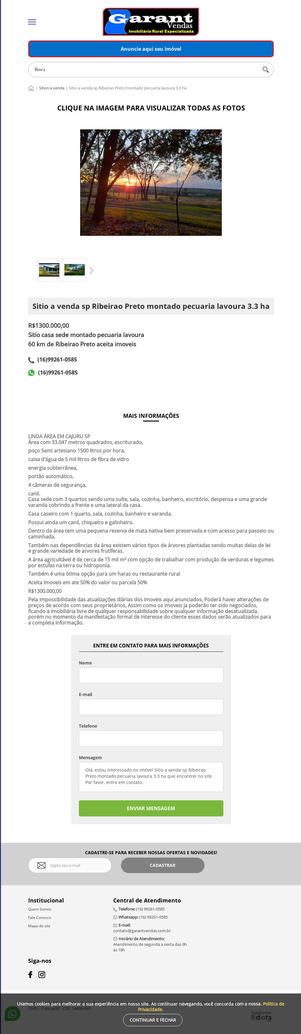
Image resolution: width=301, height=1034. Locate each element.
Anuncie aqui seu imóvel (151, 48)
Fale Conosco (39, 917)
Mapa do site (39, 925)
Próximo (91, 270)
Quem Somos (39, 909)
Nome (85, 663)
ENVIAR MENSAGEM (151, 808)
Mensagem (90, 757)
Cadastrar (162, 865)
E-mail (85, 694)
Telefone (88, 726)
